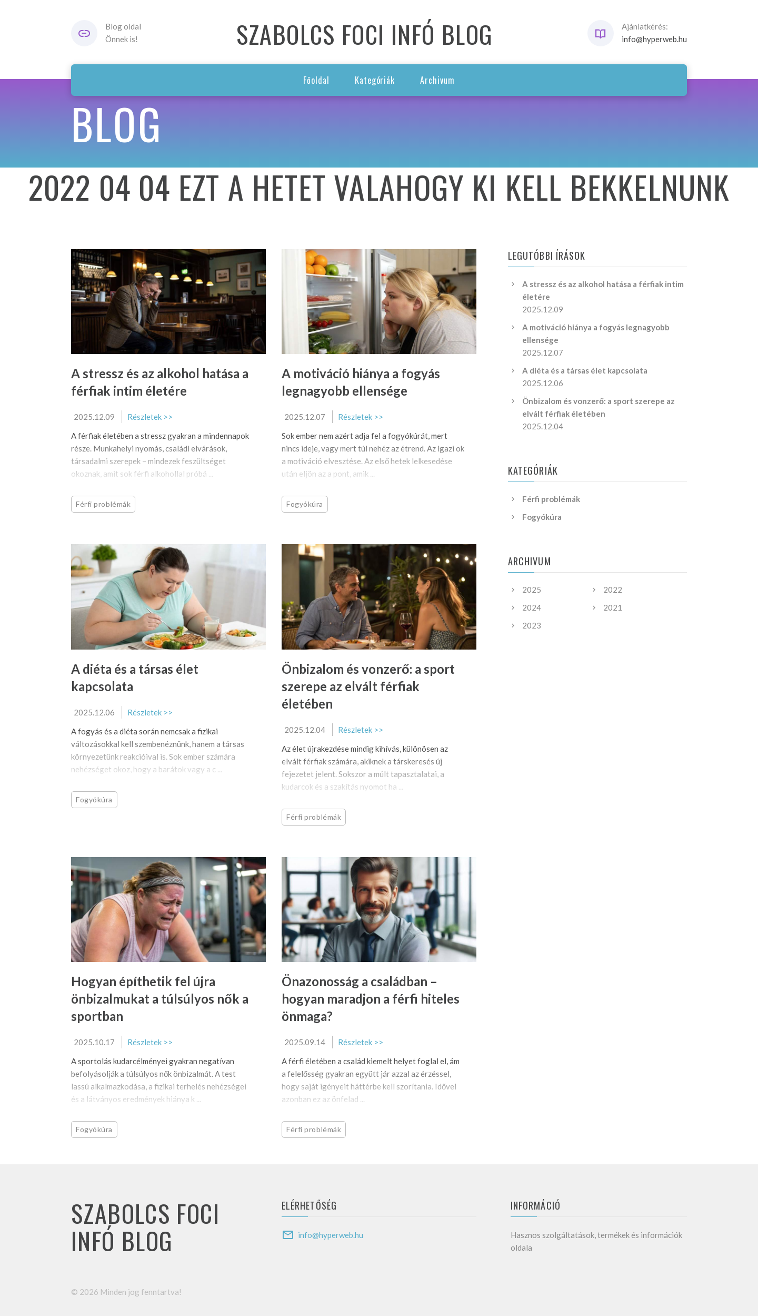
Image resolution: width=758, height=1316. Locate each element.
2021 (612, 607)
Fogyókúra (304, 503)
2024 (531, 607)
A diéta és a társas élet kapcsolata (584, 370)
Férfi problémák (103, 503)
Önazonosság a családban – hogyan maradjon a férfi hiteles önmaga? (371, 999)
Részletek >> (150, 416)
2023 (531, 625)
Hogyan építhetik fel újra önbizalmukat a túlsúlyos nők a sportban (159, 999)
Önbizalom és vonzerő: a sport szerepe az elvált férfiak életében (368, 686)
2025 (531, 589)
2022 (612, 589)
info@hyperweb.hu (654, 39)
